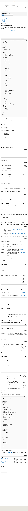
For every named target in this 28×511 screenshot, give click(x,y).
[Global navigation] (1, 1)
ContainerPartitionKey (22, 252)
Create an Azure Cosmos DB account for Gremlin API (7, 458)
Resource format (3, 19)
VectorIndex (22, 302)
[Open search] (25, 1)
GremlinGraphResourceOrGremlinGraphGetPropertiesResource (19, 233)
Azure (4, 2)
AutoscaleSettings (25, 204)
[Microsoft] (14, 1)
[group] (14, 78)
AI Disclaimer (2, 508)
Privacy (16, 508)
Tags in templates (22, 145)
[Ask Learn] (25, 2)
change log (17, 31)
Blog (10, 508)
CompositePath (23, 292)
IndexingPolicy (22, 249)
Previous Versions (7, 508)
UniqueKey (25, 365)
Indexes (25, 265)
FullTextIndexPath (23, 295)
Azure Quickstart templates (8, 452)
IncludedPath (22, 296)
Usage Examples (3, 21)
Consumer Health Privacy (21, 508)
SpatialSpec (22, 301)
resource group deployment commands (14, 30)
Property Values (3, 20)
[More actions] (26, 2)
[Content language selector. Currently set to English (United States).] (4, 507)
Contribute (13, 508)
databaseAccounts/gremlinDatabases (15, 132)
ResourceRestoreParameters (23, 254)
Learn (1, 2)
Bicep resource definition (4, 18)
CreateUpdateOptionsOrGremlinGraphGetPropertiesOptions (19, 229)
